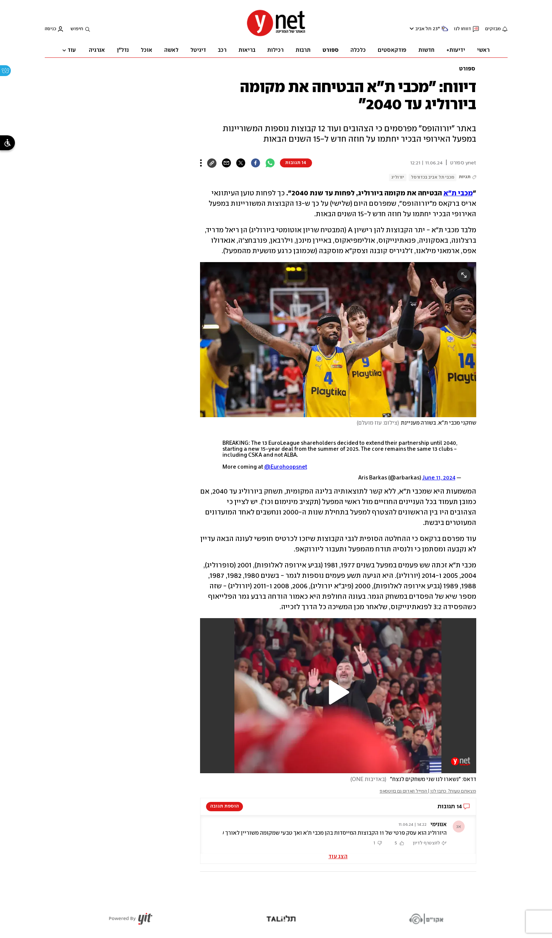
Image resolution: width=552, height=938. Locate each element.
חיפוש (77, 29)
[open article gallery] (338, 339)
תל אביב (423, 29)
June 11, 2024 (438, 478)
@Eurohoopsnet (285, 467)
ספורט (467, 69)
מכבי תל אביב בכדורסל (432, 177)
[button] (338, 692)
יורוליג (397, 177)
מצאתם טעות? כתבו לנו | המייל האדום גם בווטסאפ (428, 791)
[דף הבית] (276, 36)
